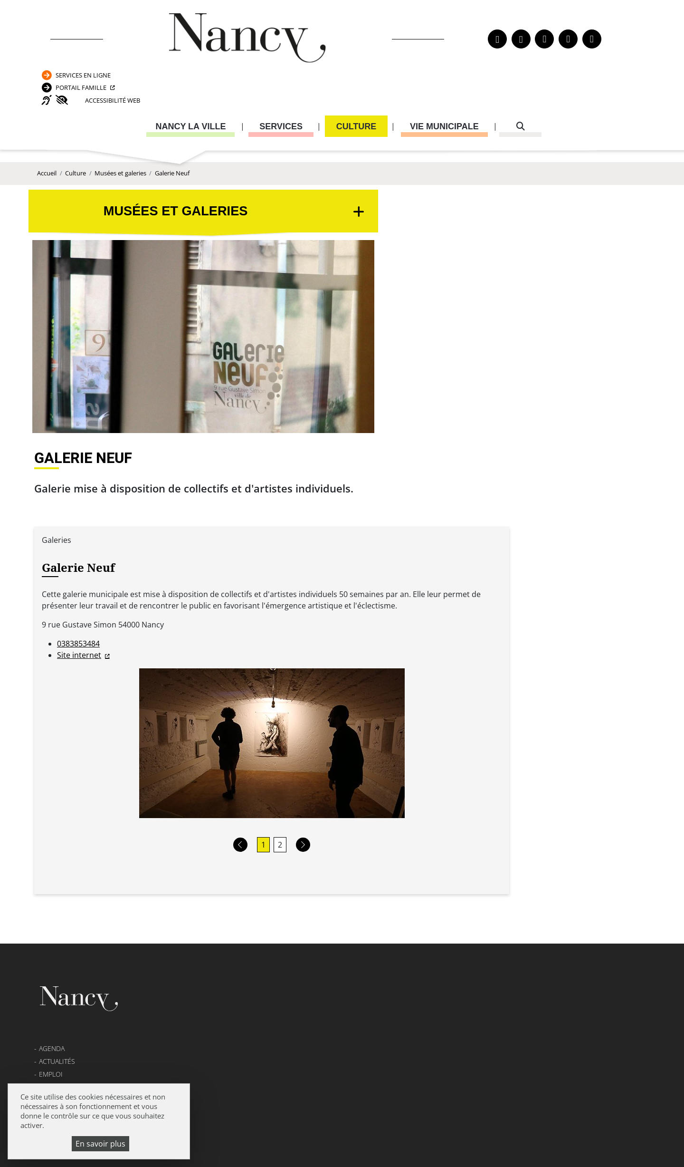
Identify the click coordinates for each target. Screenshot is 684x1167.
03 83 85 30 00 (304, 827)
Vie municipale (444, 88)
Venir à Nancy (230, 1133)
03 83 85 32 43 (592, 949)
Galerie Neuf (172, 147)
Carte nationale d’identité (492, 815)
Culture (356, 88)
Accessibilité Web (561, 59)
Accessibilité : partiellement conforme (107, 889)
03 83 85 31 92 (592, 846)
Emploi (51, 824)
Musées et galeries (120, 147)
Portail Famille (544, 40)
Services (281, 88)
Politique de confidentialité (90, 876)
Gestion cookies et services (457, 1145)
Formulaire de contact (277, 855)
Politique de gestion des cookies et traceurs (312, 1145)
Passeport (471, 801)
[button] (411, 585)
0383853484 (285, 383)
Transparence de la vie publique (95, 850)
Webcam (52, 837)
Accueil (47, 147)
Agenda (52, 798)
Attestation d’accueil (485, 827)
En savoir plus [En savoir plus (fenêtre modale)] (100, 1143)
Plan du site (60, 902)
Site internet (286, 395)
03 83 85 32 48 (473, 902)
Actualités (57, 811)
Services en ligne (546, 21)
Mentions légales (70, 863)
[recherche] (520, 88)
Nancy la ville (190, 88)
